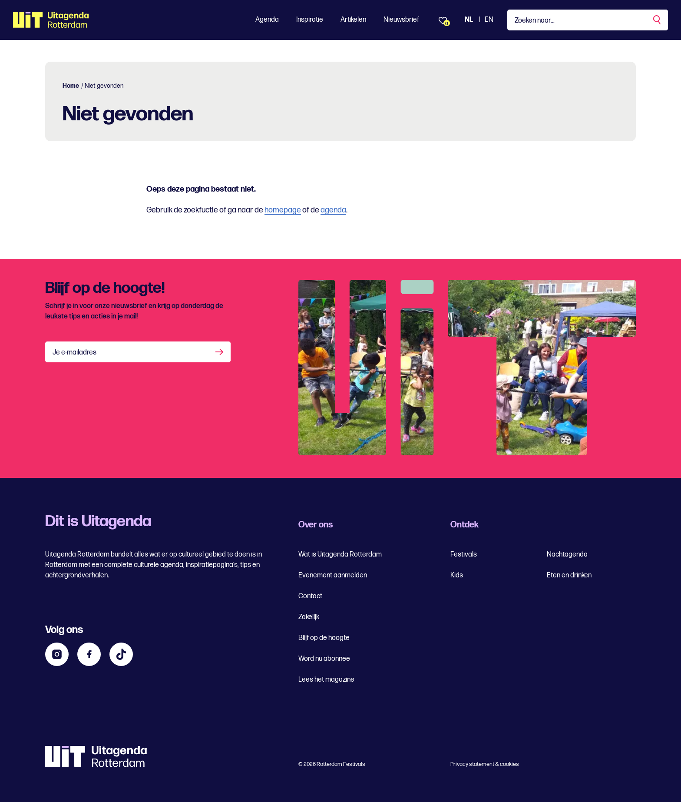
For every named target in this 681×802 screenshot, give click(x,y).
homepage (282, 210)
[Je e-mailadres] (138, 351)
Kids (456, 575)
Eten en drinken (569, 575)
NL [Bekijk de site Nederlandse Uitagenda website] (469, 20)
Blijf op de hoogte (324, 638)
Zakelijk (308, 617)
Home (71, 85)
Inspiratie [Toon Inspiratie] (309, 20)
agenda (333, 210)
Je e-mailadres (74, 352)
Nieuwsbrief (401, 20)
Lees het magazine (326, 680)
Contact (310, 596)
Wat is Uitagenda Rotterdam (340, 554)
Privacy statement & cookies (484, 764)
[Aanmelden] (220, 351)
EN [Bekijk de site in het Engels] (489, 20)
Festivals (463, 554)
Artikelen (353, 20)
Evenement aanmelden (332, 575)
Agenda (267, 20)
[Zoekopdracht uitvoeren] (657, 20)
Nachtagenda (567, 554)
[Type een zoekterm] (587, 20)
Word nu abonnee (324, 659)
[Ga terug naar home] (51, 20)
